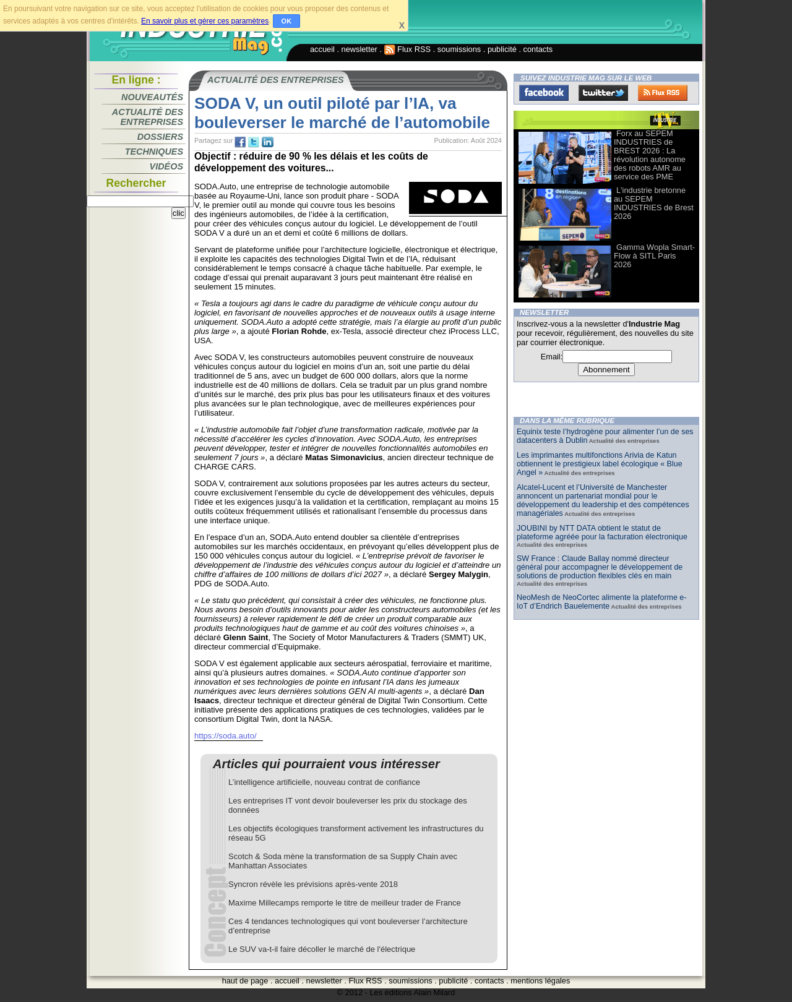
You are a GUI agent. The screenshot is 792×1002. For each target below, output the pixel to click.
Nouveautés (152, 97)
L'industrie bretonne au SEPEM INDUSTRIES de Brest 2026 (654, 203)
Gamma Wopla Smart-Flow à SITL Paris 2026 (654, 255)
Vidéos (166, 166)
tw (254, 142)
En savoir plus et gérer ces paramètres (205, 21)
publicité (502, 49)
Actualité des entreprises (147, 117)
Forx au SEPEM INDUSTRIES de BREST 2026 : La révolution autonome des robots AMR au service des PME (650, 155)
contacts (538, 49)
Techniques (154, 151)
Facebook (544, 93)
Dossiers (160, 137)
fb (240, 142)
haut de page (245, 980)
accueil (322, 49)
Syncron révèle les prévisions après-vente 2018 (313, 884)
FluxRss (662, 93)
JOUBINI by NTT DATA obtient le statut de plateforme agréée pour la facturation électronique (602, 532)
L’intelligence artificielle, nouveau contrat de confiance (324, 782)
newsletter (359, 49)
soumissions (459, 49)
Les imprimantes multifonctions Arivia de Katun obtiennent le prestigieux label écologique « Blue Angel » (599, 464)
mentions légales (540, 980)
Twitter (603, 93)
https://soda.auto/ (225, 735)
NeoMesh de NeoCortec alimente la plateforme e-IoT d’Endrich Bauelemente (601, 601)
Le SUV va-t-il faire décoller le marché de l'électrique (321, 949)
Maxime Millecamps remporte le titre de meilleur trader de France (344, 902)
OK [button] (287, 21)
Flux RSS (407, 49)
